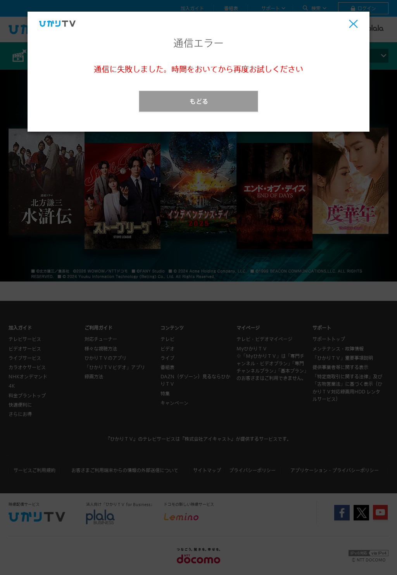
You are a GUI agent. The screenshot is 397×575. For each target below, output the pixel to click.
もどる (199, 101)
